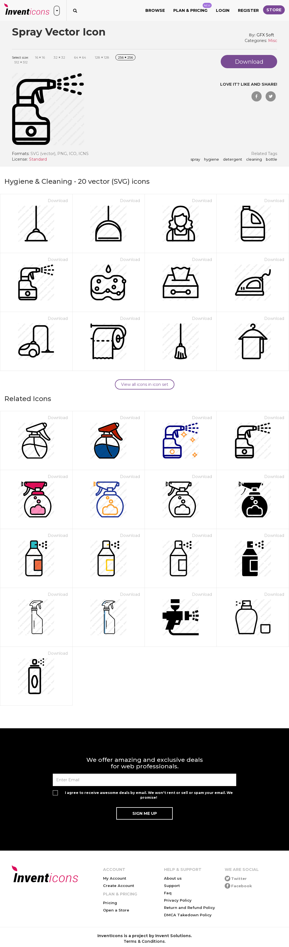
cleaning (254, 159)
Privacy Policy (178, 900)
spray (195, 159)
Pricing (110, 902)
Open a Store (116, 910)
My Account (114, 878)
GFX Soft (265, 34)
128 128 (102, 57)
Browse (155, 10)
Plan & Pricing (192, 8)
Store (273, 9)
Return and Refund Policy (189, 907)
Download (58, 200)
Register (248, 10)
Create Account (118, 885)
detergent (232, 159)
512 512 (21, 62)
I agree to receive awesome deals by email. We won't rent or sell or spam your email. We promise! (149, 795)
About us (173, 878)
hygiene (211, 159)
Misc (272, 40)
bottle (271, 159)
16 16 (40, 57)
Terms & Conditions (144, 941)
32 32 (59, 57)
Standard (38, 159)
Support (172, 885)
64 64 (80, 57)
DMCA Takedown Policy (188, 915)
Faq (168, 893)
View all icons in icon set (144, 384)
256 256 (125, 57)
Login (222, 10)
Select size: (20, 57)
